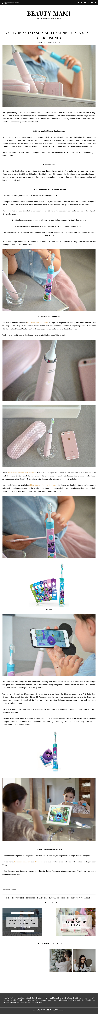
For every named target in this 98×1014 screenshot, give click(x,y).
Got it (57, 1009)
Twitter (37, 862)
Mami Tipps (42, 898)
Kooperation (18, 898)
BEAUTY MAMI (49, 13)
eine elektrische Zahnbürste (37, 323)
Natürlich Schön (57, 898)
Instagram (26, 862)
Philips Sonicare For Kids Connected (43, 485)
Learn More (44, 1009)
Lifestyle (30, 898)
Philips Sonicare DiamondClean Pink (21, 473)
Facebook (18, 862)
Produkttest (73, 898)
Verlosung (86, 898)
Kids (8, 898)
